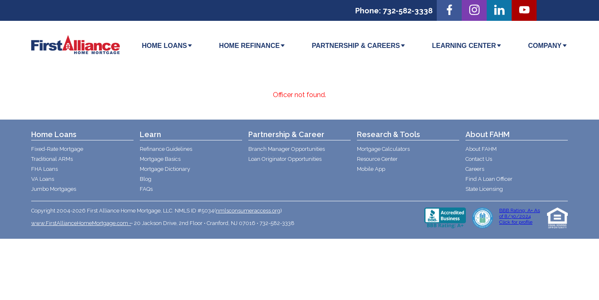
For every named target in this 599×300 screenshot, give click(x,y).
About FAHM (481, 149)
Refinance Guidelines (166, 149)
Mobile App (371, 169)
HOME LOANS (167, 45)
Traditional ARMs (52, 159)
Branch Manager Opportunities (286, 149)
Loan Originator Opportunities (285, 159)
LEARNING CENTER (467, 45)
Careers (474, 169)
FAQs (146, 189)
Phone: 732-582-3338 (394, 10)
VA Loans (42, 179)
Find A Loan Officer (488, 179)
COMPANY (548, 45)
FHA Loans (44, 169)
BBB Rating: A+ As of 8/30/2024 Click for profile (519, 216)
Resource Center (377, 159)
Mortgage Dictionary (165, 169)
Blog (145, 179)
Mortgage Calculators (383, 149)
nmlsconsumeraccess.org (248, 211)
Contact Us (478, 159)
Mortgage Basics (160, 159)
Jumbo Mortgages (53, 189)
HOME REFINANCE (252, 45)
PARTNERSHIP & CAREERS (359, 45)
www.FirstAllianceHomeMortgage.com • (81, 223)
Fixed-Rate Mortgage (57, 149)
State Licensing (484, 189)
